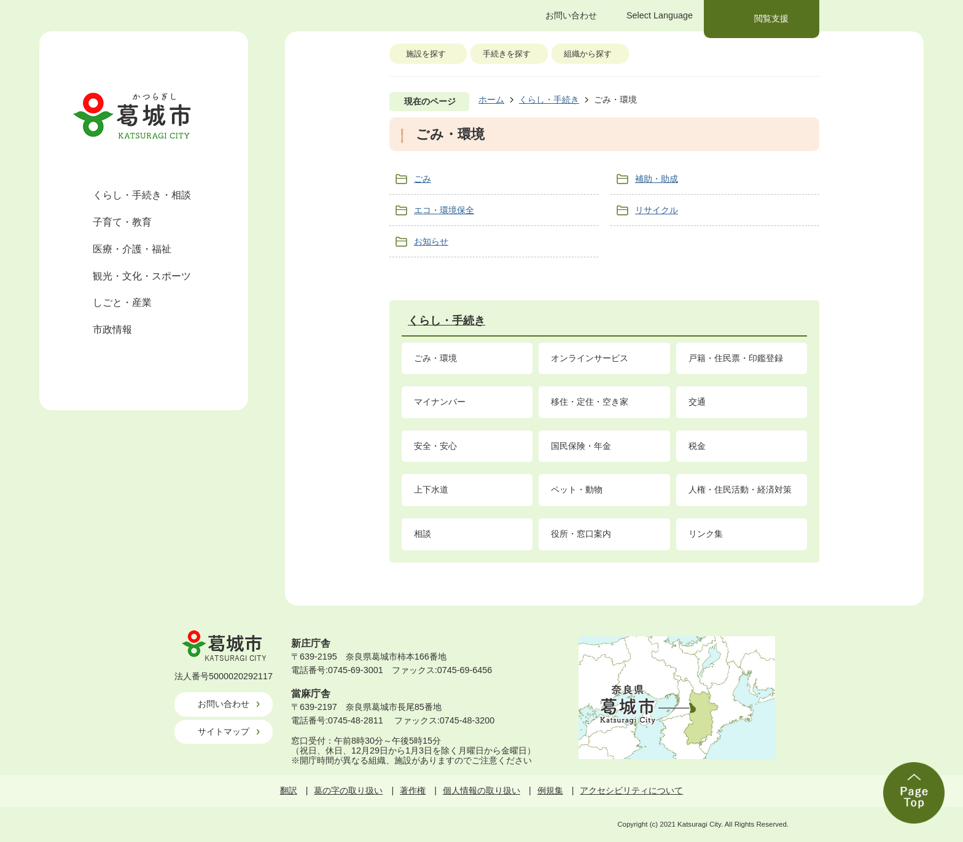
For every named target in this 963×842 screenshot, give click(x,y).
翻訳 (288, 790)
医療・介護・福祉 (132, 249)
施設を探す (426, 53)
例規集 (550, 790)
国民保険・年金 (581, 446)
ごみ (422, 179)
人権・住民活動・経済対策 (740, 489)
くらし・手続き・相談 (142, 195)
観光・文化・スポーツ (142, 276)
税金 (697, 446)
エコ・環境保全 (444, 210)
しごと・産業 (122, 302)
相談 (422, 534)
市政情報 (112, 329)
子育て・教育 (122, 222)
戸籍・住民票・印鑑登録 (735, 358)
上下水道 (431, 489)
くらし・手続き (549, 99)
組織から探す (588, 53)
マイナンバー (440, 402)
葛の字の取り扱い (348, 790)
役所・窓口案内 (581, 534)
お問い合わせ (223, 704)
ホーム (491, 99)
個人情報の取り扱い (481, 790)
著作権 (413, 790)
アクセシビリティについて (631, 790)
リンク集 (705, 534)
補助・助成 (656, 179)
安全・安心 (435, 446)
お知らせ (431, 241)
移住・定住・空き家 (589, 402)
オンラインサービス (589, 358)
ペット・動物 (576, 489)
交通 (697, 402)
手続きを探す (507, 53)
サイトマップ (223, 731)
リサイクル (656, 210)
